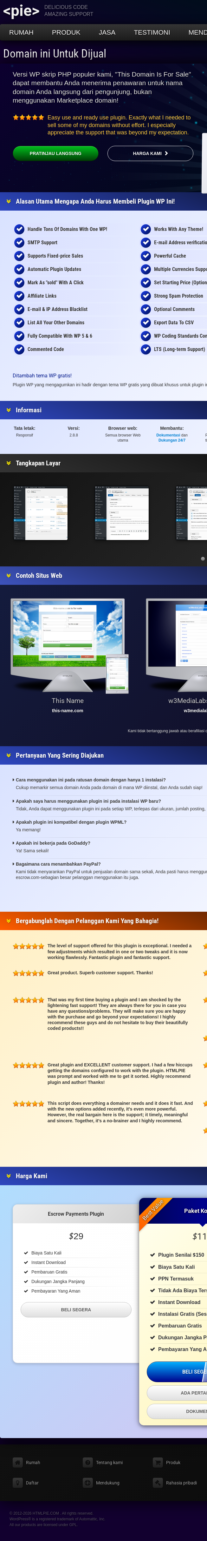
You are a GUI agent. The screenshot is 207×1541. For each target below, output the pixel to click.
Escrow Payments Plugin (76, 1214)
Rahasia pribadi (181, 1482)
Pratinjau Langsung (47, 153)
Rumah (21, 32)
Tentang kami (109, 1462)
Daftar (32, 1482)
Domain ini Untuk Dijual (54, 53)
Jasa (107, 32)
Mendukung (108, 1482)
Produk (66, 32)
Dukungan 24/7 (171, 440)
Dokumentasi (168, 435)
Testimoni (152, 32)
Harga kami (147, 153)
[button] (203, 559)
